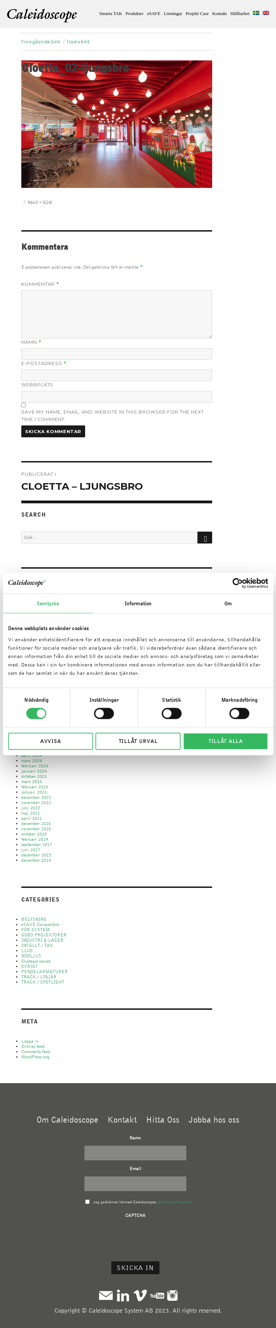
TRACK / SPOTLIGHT (42, 982)
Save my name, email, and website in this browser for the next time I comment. (112, 415)
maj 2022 (30, 813)
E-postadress (44, 363)
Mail (106, 1295)
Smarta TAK (110, 13)
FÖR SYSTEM (35, 929)
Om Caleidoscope (67, 1119)
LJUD (26, 950)
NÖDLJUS (31, 955)
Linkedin (123, 1295)
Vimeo (140, 1295)
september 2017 (36, 844)
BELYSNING (34, 919)
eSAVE (153, 13)
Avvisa (50, 741)
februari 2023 (34, 786)
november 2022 (36, 802)
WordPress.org (35, 1056)
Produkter (134, 13)
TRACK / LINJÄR (39, 976)
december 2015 (36, 855)
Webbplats (37, 384)
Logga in (30, 1041)
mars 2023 (31, 781)
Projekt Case (197, 13)
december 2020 (36, 823)
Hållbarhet (239, 13)
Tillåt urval (138, 741)
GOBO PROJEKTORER (44, 934)
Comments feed (35, 1051)
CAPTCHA (135, 1215)
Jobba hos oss (214, 1119)
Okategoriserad (36, 961)
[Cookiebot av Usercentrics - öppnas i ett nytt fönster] (237, 583)
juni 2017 (30, 849)
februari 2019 (34, 839)
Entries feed (33, 1046)
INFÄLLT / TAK (37, 945)
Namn (31, 342)
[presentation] (135, 1236)
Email (135, 1168)
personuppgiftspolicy (174, 1201)
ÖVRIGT (29, 966)
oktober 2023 (34, 776)
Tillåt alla (225, 741)
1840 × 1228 (40, 202)
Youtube (157, 1295)
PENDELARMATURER (44, 971)
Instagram (172, 1295)
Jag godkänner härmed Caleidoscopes (142, 1201)
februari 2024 (34, 765)
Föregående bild (40, 41)
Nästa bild (78, 41)
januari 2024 (34, 771)
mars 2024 (31, 760)
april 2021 (31, 818)
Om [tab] (228, 603)
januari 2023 (34, 792)
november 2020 (36, 828)
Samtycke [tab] (48, 603)
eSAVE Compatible (40, 924)
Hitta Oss (162, 1119)
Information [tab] (138, 603)
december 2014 (36, 860)
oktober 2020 (34, 834)
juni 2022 (30, 807)
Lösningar (173, 13)
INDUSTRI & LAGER (42, 940)
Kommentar (40, 284)
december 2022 (36, 797)
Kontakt (219, 13)
